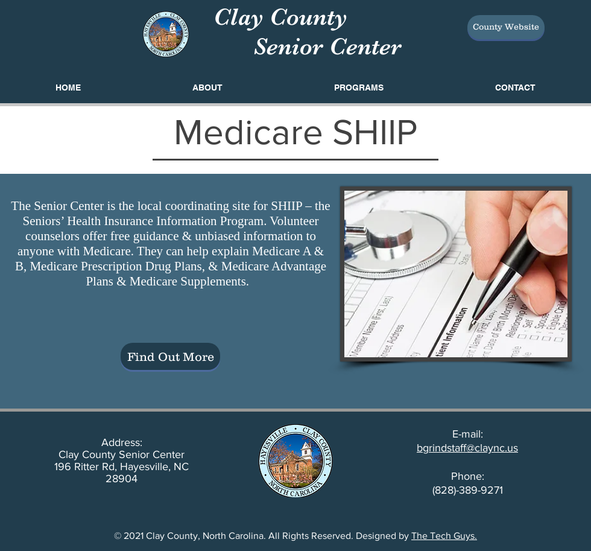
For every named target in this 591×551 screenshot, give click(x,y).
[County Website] (506, 27)
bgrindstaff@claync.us (467, 448)
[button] (358, 87)
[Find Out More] (170, 356)
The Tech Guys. (444, 535)
